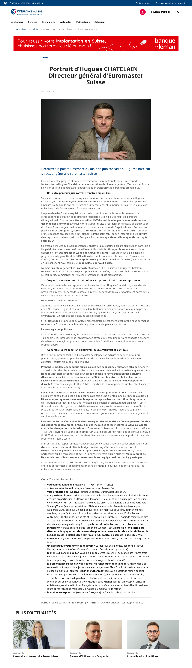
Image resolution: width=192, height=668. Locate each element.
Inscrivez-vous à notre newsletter (171, 3)
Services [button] (32, 22)
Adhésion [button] (99, 22)
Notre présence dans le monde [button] (25, 2)
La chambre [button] (17, 22)
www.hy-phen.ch (110, 602)
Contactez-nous (143, 3)
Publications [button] (83, 22)
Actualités (66, 22)
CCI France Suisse (18, 29)
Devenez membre (160, 11)
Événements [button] (49, 22)
